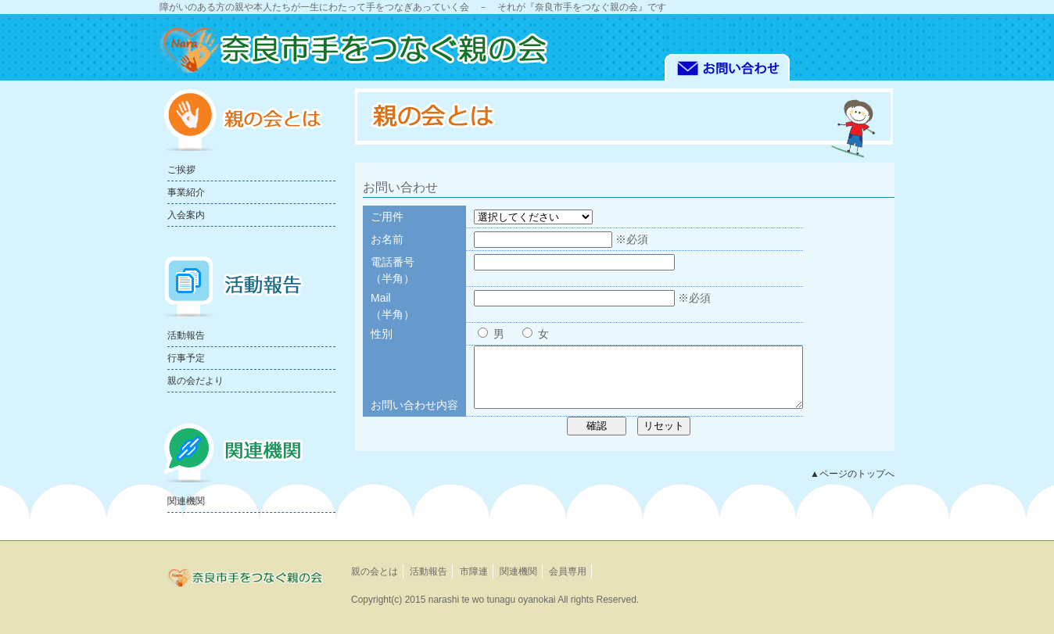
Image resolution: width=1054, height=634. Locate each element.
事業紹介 (186, 192)
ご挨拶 (181, 169)
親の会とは (374, 571)
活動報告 (186, 335)
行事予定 (186, 358)
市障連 (474, 571)
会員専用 (567, 571)
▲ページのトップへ (852, 485)
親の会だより (195, 380)
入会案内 (186, 215)
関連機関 (186, 501)
